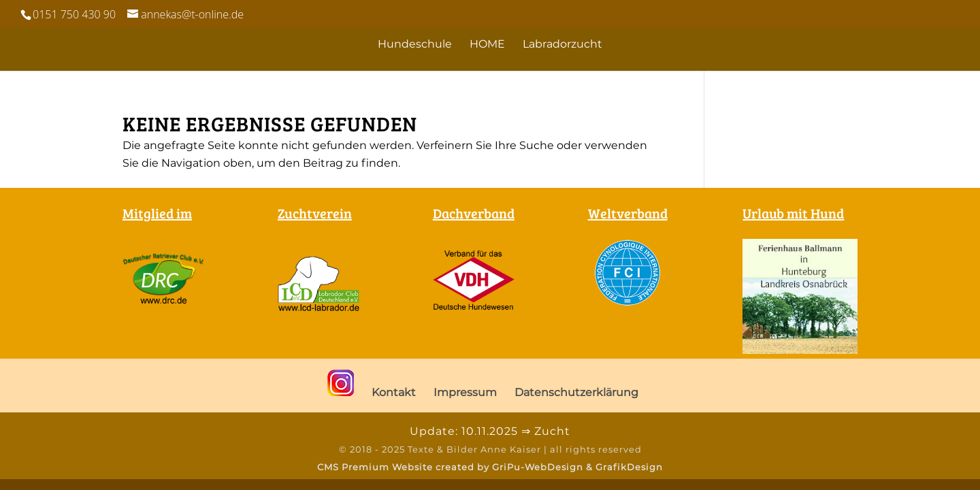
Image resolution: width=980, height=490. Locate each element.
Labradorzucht (562, 44)
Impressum (465, 392)
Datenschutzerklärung (576, 392)
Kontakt (394, 392)
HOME (487, 44)
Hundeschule (415, 44)
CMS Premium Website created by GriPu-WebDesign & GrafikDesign (490, 466)
